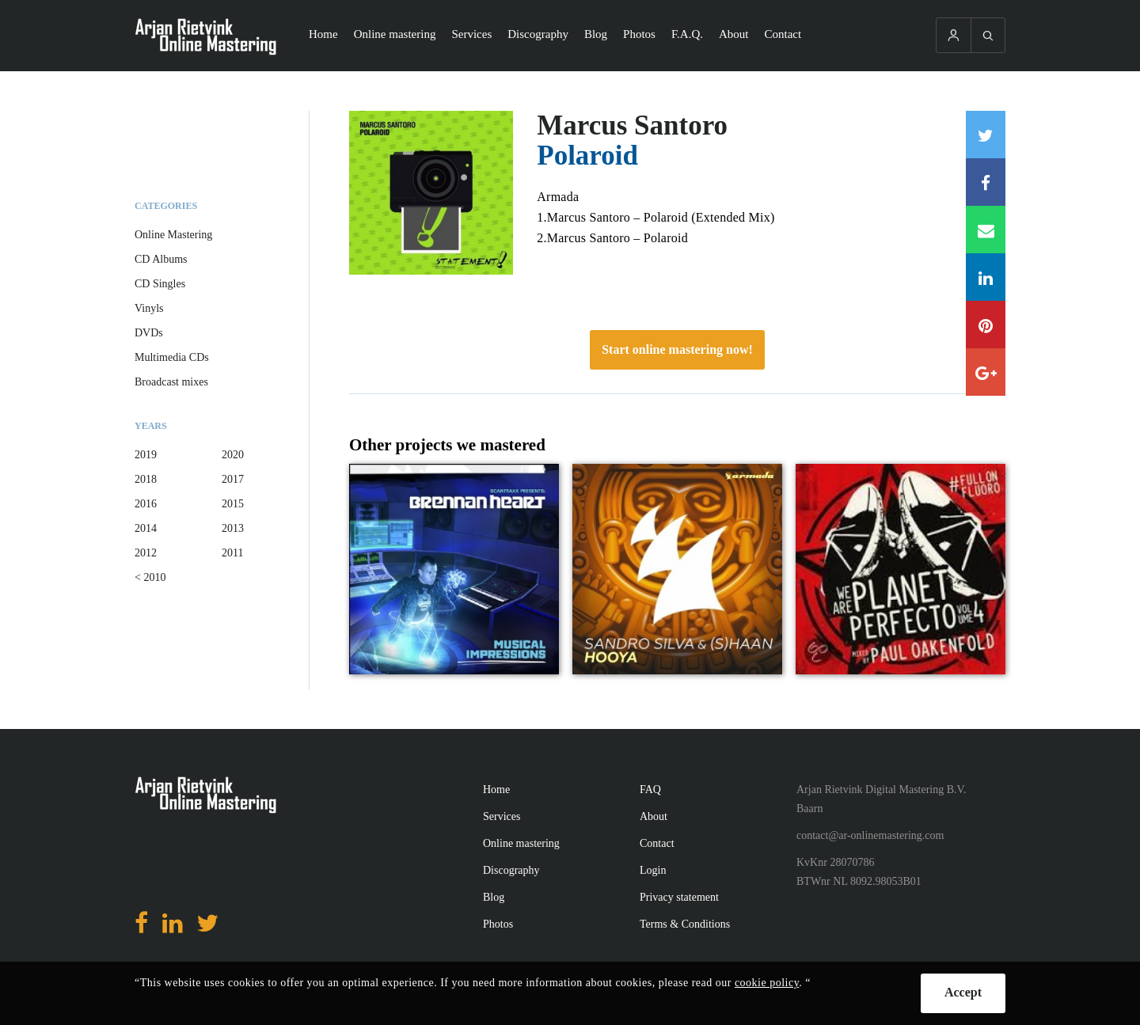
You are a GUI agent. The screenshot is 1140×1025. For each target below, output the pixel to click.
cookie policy (767, 983)
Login (653, 870)
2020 (233, 455)
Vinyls (149, 308)
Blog (595, 34)
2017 (233, 479)
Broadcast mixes (171, 382)
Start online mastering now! (677, 349)
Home (323, 34)
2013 (233, 528)
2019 (146, 455)
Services (471, 34)
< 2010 (150, 577)
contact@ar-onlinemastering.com (870, 835)
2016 (146, 504)
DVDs (149, 333)
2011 (232, 553)
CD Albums (161, 259)
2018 (146, 479)
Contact (783, 34)
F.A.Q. (687, 34)
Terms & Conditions (685, 924)
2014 (146, 528)
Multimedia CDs (172, 357)
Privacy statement (679, 897)
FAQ (650, 789)
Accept (963, 992)
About (734, 34)
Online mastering (395, 34)
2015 (233, 504)
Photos (639, 34)
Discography (537, 34)
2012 (146, 553)
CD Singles (160, 284)
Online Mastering (173, 235)
